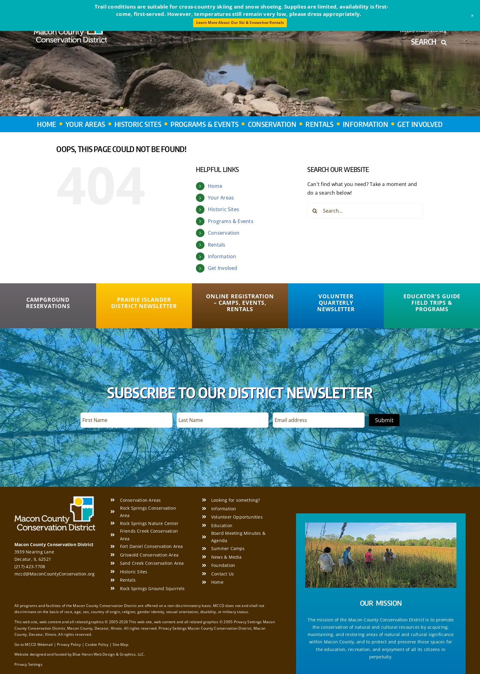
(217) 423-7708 (29, 566)
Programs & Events (230, 221)
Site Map (120, 644)
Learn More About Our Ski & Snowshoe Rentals (240, 22)
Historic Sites (223, 209)
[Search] (315, 210)
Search (428, 42)
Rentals (217, 244)
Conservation (224, 232)
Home (215, 186)
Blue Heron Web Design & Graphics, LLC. (109, 654)
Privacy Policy (69, 644)
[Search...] (365, 210)
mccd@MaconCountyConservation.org (54, 574)
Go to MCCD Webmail (33, 644)
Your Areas (221, 197)
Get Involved (223, 268)
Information (222, 256)
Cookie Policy (96, 644)
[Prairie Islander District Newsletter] (144, 303)
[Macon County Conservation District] (54, 498)
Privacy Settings (28, 664)
